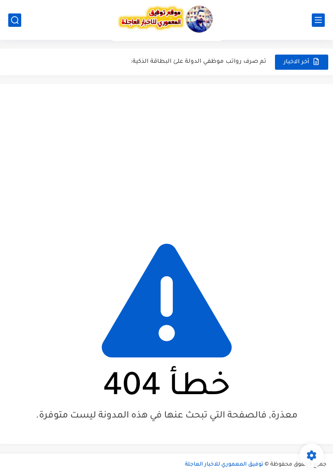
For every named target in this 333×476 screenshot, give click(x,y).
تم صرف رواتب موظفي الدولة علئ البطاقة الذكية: (198, 61)
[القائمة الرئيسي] (318, 20)
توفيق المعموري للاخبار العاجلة (224, 465)
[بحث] (14, 20)
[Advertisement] (166, 157)
